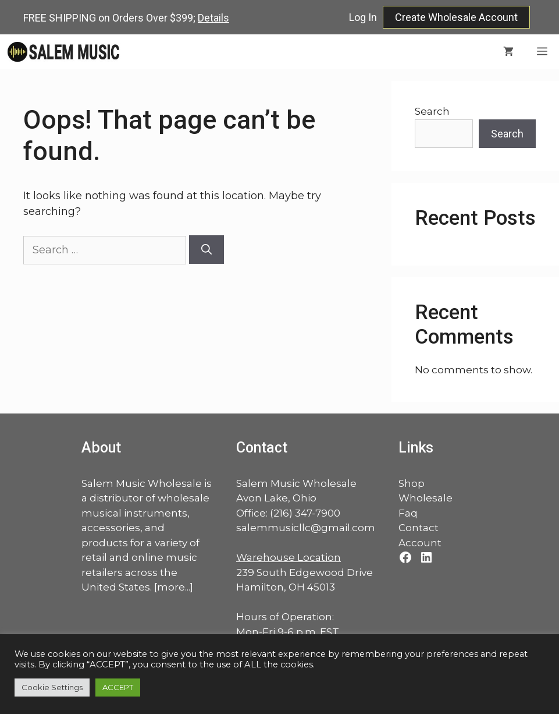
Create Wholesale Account (456, 17)
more (171, 587)
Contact (418, 527)
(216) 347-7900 (305, 513)
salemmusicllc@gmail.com (305, 527)
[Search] (206, 249)
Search (432, 111)
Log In (363, 17)
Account (419, 543)
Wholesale (425, 498)
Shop (411, 483)
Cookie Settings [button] (52, 687)
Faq (408, 513)
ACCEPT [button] (117, 687)
